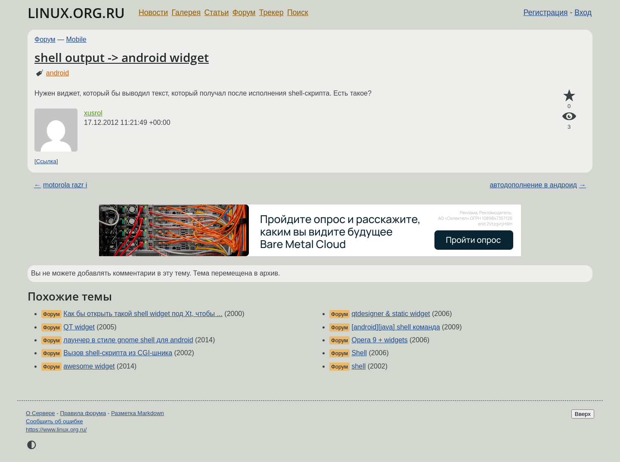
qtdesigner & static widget (390, 313)
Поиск (297, 12)
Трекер (271, 12)
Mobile (76, 39)
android (57, 73)
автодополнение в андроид (533, 185)
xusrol (93, 113)
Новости (153, 12)
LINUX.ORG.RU (76, 12)
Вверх (583, 414)
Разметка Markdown (137, 413)
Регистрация (546, 12)
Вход (583, 12)
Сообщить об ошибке (54, 421)
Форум (243, 12)
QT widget (79, 327)
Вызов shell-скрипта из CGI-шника (117, 353)
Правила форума (83, 413)
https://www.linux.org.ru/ (56, 429)
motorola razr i (65, 185)
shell (358, 366)
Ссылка (46, 161)
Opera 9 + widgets (379, 340)
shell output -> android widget (121, 57)
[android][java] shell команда (395, 327)
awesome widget (89, 366)
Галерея (186, 12)
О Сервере (40, 413)
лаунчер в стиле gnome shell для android (128, 340)
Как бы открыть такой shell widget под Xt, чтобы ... (143, 313)
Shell (359, 353)
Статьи (216, 12)
